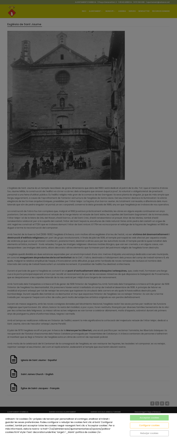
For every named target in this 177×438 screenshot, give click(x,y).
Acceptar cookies (149, 417)
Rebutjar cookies (149, 433)
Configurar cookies (149, 425)
